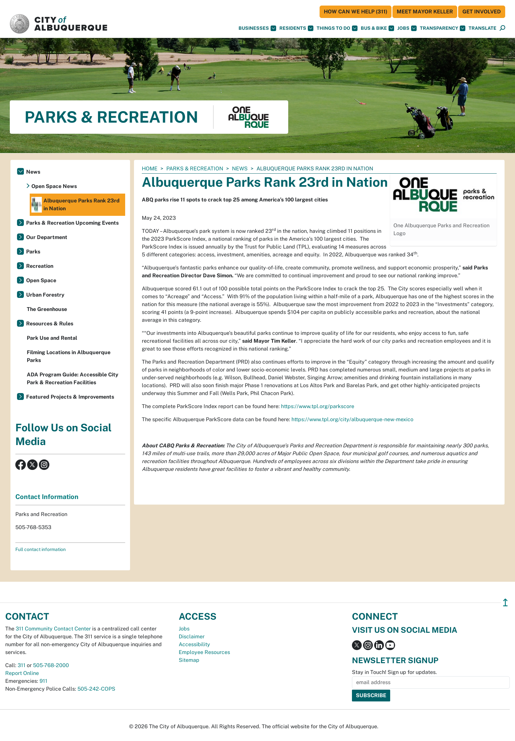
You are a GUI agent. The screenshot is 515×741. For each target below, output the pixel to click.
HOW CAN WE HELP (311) (355, 12)
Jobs (407, 28)
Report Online (22, 673)
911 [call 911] (43, 681)
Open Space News (54, 186)
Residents (296, 28)
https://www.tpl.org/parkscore (317, 406)
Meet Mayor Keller (425, 12)
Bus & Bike (377, 28)
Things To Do (337, 28)
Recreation (39, 266)
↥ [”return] (505, 602)
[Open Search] (502, 28)
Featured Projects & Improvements (70, 397)
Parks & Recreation (194, 168)
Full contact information (40, 549)
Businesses (257, 28)
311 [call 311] (21, 665)
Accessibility (194, 644)
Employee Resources (204, 652)
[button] (482, 28)
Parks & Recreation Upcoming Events (72, 223)
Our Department (46, 237)
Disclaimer (192, 636)
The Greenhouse (47, 309)
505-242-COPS (96, 689)
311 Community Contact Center (53, 629)
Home (150, 168)
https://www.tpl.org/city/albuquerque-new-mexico (352, 419)
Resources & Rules (49, 323)
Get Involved (481, 12)
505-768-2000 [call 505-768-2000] (51, 665)
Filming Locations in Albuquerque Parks (68, 356)
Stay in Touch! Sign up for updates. (394, 672)
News (240, 168)
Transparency (442, 28)
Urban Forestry (45, 295)
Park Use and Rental (52, 338)
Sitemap (189, 660)
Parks (33, 252)
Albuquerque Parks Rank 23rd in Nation (75, 205)
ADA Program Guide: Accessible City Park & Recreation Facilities (72, 378)
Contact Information (46, 497)
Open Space (41, 280)
